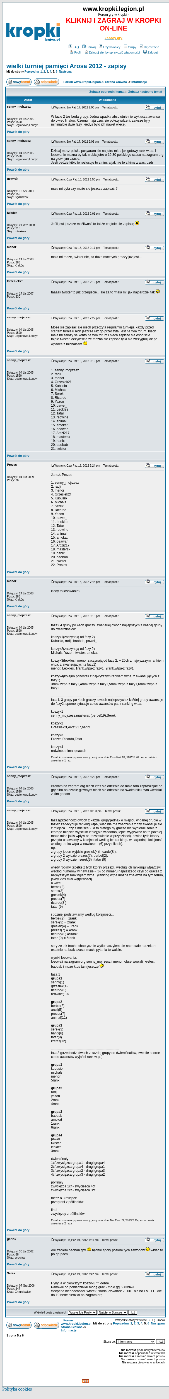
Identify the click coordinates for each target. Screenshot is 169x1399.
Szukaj (89, 47)
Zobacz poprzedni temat (107, 91)
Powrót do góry (18, 131)
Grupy (130, 47)
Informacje (139, 82)
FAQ (74, 47)
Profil (75, 52)
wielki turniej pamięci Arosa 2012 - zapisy (66, 66)
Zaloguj (150, 52)
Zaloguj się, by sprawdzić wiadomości (112, 52)
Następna (65, 71)
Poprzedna (32, 71)
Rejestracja (149, 47)
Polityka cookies (17, 1389)
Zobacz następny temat (145, 91)
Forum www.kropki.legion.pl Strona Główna (95, 82)
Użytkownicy (109, 47)
